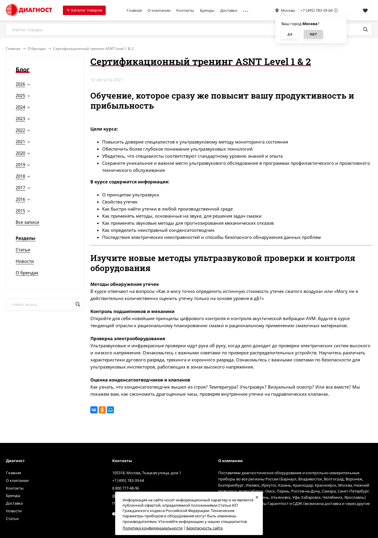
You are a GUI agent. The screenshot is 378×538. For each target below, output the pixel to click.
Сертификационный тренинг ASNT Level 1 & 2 (93, 48)
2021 (20, 141)
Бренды (207, 10)
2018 (20, 176)
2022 (20, 130)
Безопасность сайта (204, 528)
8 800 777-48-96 (125, 488)
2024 (20, 107)
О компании (159, 10)
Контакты (185, 10)
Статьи (23, 249)
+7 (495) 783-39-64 (317, 10)
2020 (20, 153)
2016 (20, 199)
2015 (20, 210)
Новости (25, 261)
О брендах (37, 48)
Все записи (27, 222)
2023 (20, 118)
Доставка (228, 10)
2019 (20, 164)
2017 (20, 187)
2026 (20, 84)
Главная (134, 10)
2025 (20, 95)
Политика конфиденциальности (153, 528)
